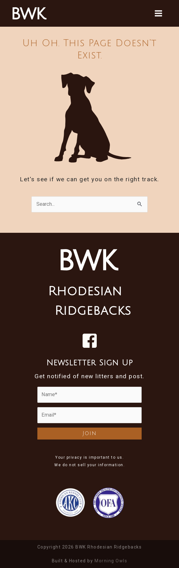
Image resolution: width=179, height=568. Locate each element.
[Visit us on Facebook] (90, 341)
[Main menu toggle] (158, 13)
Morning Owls (111, 560)
